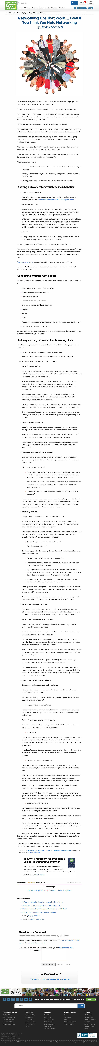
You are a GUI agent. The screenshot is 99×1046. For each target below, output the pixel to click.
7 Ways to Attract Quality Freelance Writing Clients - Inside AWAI (44, 909)
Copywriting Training (9, 1017)
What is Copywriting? (70, 1022)
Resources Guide (30, 1015)
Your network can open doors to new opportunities (56, 200)
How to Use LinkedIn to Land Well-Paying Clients (39, 912)
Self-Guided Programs (9, 1019)
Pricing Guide (29, 1019)
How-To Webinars (31, 1022)
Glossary (28, 1026)
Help (65, 1015)
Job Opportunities (90, 1024)
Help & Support (52, 8)
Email (69, 890)
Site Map (80, 1042)
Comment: (35, 950)
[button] (82, 3)
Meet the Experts (49, 1019)
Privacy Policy (54, 1042)
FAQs (65, 1019)
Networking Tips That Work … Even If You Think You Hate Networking (48, 851)
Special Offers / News (9, 1024)
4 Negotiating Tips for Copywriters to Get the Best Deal (41, 906)
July (14, 13)
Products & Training (24, 8)
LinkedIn (61, 890)
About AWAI (47, 1015)
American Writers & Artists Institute (21, 1042)
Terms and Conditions (65, 1042)
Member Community (90, 1019)
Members (62, 8)
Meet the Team (48, 1022)
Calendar (87, 1022)
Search (74, 3)
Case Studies (47, 1026)
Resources (35, 8)
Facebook (33, 890)
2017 (10, 13)
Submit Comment (49, 964)
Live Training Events (8, 1022)
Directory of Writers (49, 1029)
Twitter (42, 890)
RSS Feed (86, 1042)
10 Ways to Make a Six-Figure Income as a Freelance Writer (42, 902)
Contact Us (67, 1017)
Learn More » (39, 875)
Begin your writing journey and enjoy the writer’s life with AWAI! (65, 999)
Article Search (29, 1017)
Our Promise (47, 1017)
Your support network (25, 262)
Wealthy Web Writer (34, 853)
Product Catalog (7, 1015)
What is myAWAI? (69, 1024)
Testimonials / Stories (50, 1024)
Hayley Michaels (34, 916)
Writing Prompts (30, 1024)
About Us (43, 8)
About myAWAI (89, 1017)
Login (86, 1029)
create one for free (66, 948)
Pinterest (52, 890)
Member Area (88, 1015)
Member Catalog (89, 1026)
